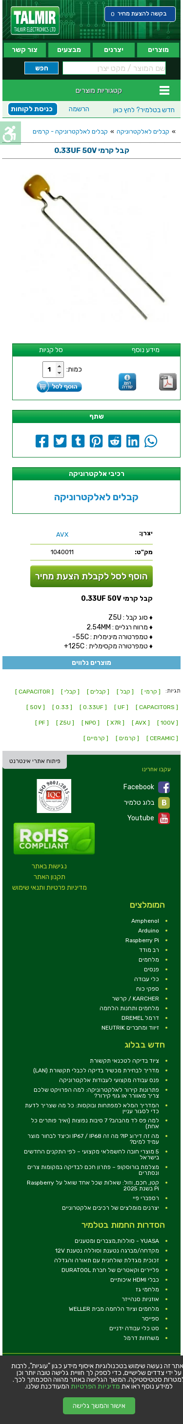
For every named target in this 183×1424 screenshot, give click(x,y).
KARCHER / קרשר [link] (135, 998)
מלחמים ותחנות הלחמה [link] (129, 1008)
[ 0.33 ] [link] (62, 707)
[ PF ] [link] (42, 722)
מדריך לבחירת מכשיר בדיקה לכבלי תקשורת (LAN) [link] (96, 1070)
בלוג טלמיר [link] (147, 803)
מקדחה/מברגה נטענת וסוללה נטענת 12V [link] (107, 1250)
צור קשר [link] (25, 50)
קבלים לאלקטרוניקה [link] (143, 131)
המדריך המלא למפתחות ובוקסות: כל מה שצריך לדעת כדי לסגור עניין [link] (92, 1108)
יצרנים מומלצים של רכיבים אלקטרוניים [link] (110, 1207)
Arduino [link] (148, 930)
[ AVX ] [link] (140, 722)
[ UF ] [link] (121, 707)
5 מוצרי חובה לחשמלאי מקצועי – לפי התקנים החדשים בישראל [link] (91, 1154)
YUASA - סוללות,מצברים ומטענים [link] (117, 1241)
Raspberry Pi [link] (142, 940)
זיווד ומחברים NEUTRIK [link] (130, 1027)
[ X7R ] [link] (115, 722)
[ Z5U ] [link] (65, 722)
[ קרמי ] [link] (151, 691)
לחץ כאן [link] (144, 110)
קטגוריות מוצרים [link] (99, 90)
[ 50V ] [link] (35, 707)
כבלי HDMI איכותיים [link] (134, 1279)
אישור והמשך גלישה (99, 1405)
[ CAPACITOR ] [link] (34, 691)
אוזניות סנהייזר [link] (140, 1299)
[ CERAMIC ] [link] (162, 738)
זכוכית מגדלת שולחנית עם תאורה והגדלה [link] (106, 1260)
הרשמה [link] (79, 109)
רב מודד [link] (149, 950)
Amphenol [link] (145, 920)
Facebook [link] (146, 787)
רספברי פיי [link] (146, 1198)
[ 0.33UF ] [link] (93, 707)
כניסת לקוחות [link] (32, 109)
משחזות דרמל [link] (141, 1338)
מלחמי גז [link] (147, 1289)
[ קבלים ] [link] (98, 691)
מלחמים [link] (149, 959)
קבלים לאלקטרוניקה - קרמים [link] (70, 131)
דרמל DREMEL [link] (140, 1018)
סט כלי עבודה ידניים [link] (134, 1328)
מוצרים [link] (158, 50)
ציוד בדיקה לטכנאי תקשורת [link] (124, 1060)
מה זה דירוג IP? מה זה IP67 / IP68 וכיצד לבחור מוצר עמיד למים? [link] (93, 1139)
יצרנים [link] (113, 50)
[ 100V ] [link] (168, 722)
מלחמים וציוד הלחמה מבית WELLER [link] (114, 1308)
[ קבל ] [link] (125, 691)
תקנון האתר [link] (49, 877)
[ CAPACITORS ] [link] (157, 707)
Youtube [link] (148, 818)
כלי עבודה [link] (146, 979)
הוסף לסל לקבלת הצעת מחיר (91, 576)
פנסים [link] (151, 969)
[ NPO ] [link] (90, 722)
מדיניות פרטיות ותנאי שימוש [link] (49, 887)
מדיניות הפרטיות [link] (95, 1386)
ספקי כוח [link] (147, 988)
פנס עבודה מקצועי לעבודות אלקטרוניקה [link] (109, 1080)
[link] (35, 20)
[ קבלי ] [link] (70, 691)
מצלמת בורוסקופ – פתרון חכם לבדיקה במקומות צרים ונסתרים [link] (93, 1170)
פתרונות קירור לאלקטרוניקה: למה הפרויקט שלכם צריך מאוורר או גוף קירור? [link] (96, 1092)
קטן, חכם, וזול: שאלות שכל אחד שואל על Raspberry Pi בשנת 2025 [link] (93, 1185)
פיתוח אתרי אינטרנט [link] (35, 761)
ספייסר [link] (150, 1318)
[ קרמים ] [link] (127, 738)
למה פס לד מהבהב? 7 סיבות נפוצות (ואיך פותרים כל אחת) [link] (95, 1123)
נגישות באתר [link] (49, 866)
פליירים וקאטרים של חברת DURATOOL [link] (110, 1270)
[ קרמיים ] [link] (96, 738)
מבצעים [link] (69, 50)
